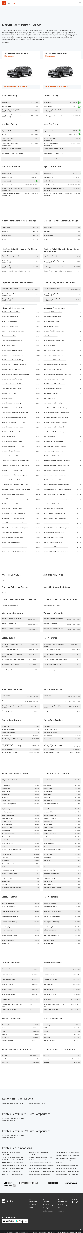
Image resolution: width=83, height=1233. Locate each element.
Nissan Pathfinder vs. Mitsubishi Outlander (66, 1161)
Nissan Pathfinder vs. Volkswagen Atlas (41, 1164)
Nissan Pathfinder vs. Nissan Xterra (67, 1164)
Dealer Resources (48, 1210)
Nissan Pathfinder (11, 9)
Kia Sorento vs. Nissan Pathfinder (12, 1167)
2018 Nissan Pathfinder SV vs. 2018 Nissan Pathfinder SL (13, 1118)
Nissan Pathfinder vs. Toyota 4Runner (14, 1164)
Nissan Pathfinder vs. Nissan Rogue (40, 1162)
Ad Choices (78, 1231)
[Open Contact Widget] (80, 1230)
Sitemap (35, 1231)
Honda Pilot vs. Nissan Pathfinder (12, 1156)
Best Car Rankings (48, 1204)
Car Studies (46, 1200)
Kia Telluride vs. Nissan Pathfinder (39, 1159)
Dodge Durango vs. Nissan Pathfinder (67, 1154)
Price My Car (46, 1207)
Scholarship (61, 1207)
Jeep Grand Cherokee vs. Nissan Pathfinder (39, 1152)
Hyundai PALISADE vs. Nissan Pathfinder (41, 1156)
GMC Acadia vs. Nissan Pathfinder (39, 1167)
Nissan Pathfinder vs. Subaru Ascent (40, 1173)
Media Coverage (63, 1204)
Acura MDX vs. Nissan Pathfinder (66, 1157)
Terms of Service (42, 1231)
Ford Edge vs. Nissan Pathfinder (12, 1170)
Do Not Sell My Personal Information (65, 1231)
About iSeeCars (62, 1200)
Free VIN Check (33, 1204)
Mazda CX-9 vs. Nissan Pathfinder (12, 1173)
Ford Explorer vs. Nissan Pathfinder (13, 1159)
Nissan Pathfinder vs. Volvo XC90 (66, 1167)
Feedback (61, 1210)
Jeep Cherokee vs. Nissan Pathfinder (67, 1173)
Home (3, 9)
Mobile (31, 1207)
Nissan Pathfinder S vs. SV (37, 1102)
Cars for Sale (33, 1200)
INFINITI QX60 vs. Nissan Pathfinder (13, 1162)
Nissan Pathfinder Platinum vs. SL (12, 1102)
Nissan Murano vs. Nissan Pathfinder (67, 1170)
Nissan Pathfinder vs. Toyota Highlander (11, 1152)
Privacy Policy (51, 1231)
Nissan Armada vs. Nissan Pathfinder (67, 1151)
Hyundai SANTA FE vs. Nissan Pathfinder (41, 1170)
